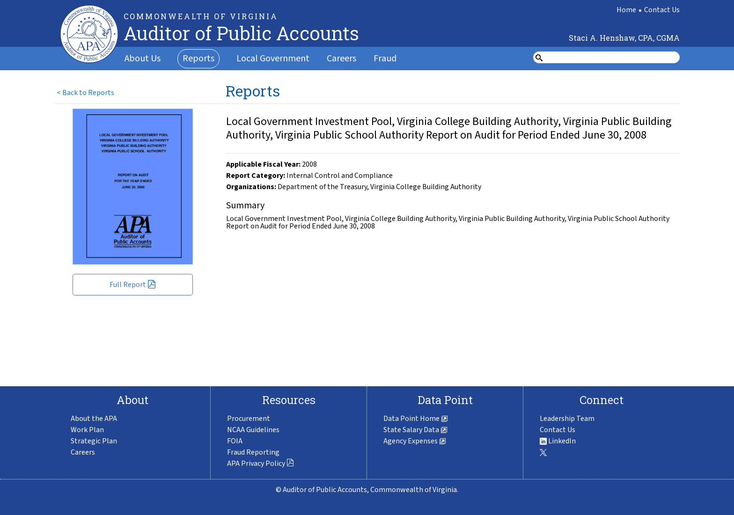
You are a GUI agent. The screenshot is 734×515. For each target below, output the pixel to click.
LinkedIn (558, 441)
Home (626, 10)
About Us (143, 58)
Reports (198, 58)
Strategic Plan (94, 441)
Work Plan (87, 430)
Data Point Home (415, 418)
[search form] (612, 57)
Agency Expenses (414, 441)
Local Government (272, 58)
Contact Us (662, 10)
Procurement (248, 418)
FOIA (234, 441)
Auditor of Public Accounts (241, 33)
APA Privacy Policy (260, 463)
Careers (341, 58)
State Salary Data (415, 430)
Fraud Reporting (253, 452)
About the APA (94, 418)
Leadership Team (567, 418)
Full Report (133, 284)
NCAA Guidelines (253, 430)
